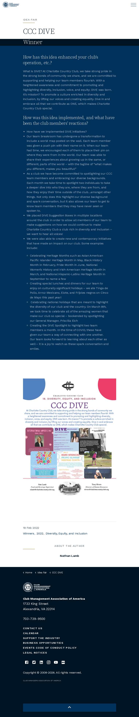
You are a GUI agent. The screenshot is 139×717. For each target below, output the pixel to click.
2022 (40, 533)
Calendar (31, 633)
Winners (28, 533)
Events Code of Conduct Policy (50, 647)
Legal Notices (35, 652)
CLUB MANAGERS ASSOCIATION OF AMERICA (42, 681)
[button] (69, 708)
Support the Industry (41, 638)
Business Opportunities (43, 642)
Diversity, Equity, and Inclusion (66, 533)
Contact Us (32, 628)
